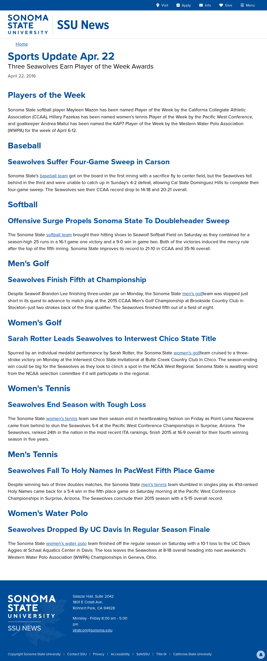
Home (22, 44)
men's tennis (154, 484)
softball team (59, 234)
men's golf (192, 293)
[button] (261, 655)
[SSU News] (83, 24)
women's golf (187, 352)
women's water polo (66, 543)
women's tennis (61, 418)
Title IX (161, 654)
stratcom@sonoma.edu (92, 630)
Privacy (99, 654)
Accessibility (121, 654)
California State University (192, 654)
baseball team (54, 175)
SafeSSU (143, 654)
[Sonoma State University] (30, 24)
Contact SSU (77, 654)
